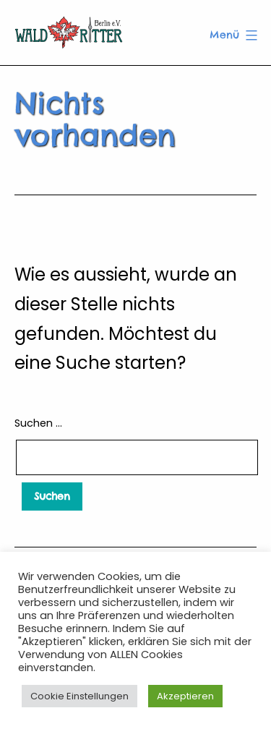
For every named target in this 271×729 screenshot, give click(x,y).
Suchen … (38, 423)
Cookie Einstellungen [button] (79, 696)
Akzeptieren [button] (185, 696)
